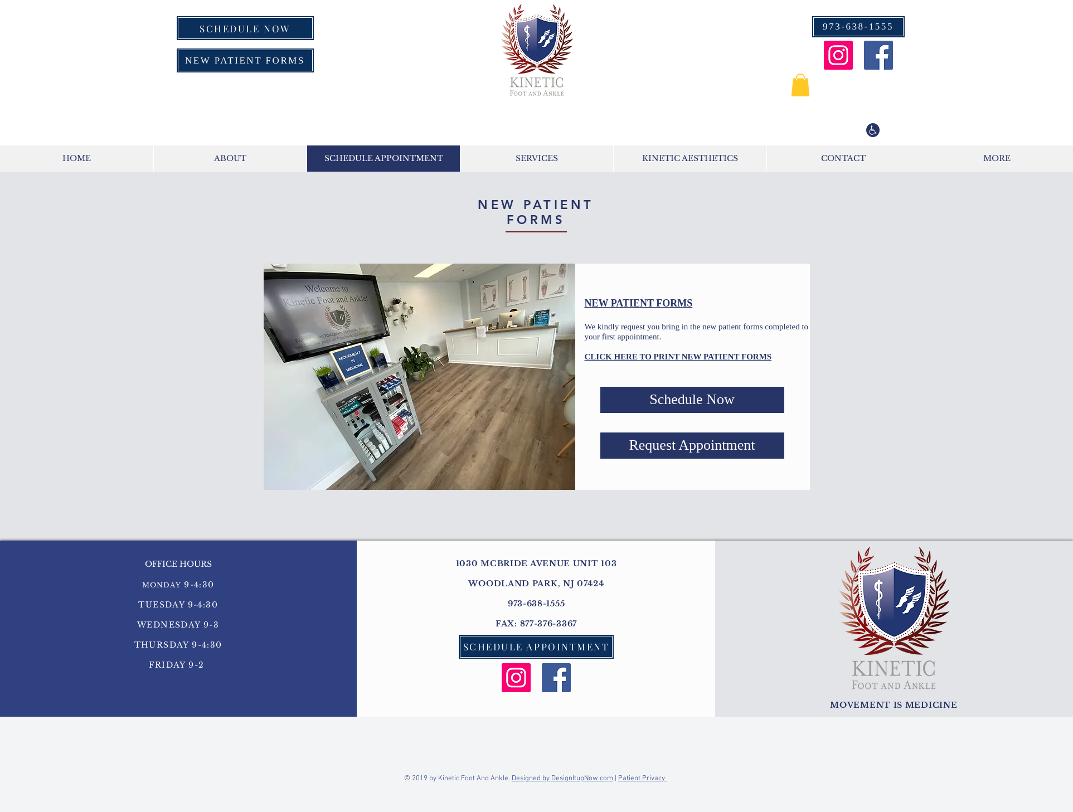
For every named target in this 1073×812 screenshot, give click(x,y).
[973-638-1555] (858, 27)
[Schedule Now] (692, 400)
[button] (800, 85)
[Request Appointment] (692, 445)
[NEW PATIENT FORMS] (245, 60)
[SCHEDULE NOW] (245, 28)
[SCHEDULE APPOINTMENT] (536, 646)
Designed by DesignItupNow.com (562, 778)
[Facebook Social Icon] (878, 55)
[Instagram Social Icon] (838, 55)
